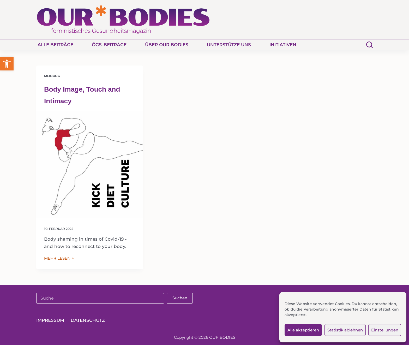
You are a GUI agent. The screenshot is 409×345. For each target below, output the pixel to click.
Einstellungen (384, 330)
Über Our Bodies (166, 44)
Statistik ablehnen (345, 330)
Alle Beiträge (55, 44)
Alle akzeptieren (303, 330)
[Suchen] (369, 44)
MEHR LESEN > (59, 259)
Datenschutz (88, 320)
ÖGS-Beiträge (109, 44)
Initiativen (282, 44)
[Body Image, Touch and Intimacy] (89, 164)
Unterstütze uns (229, 44)
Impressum (50, 320)
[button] (7, 63)
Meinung (52, 76)
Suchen (179, 297)
